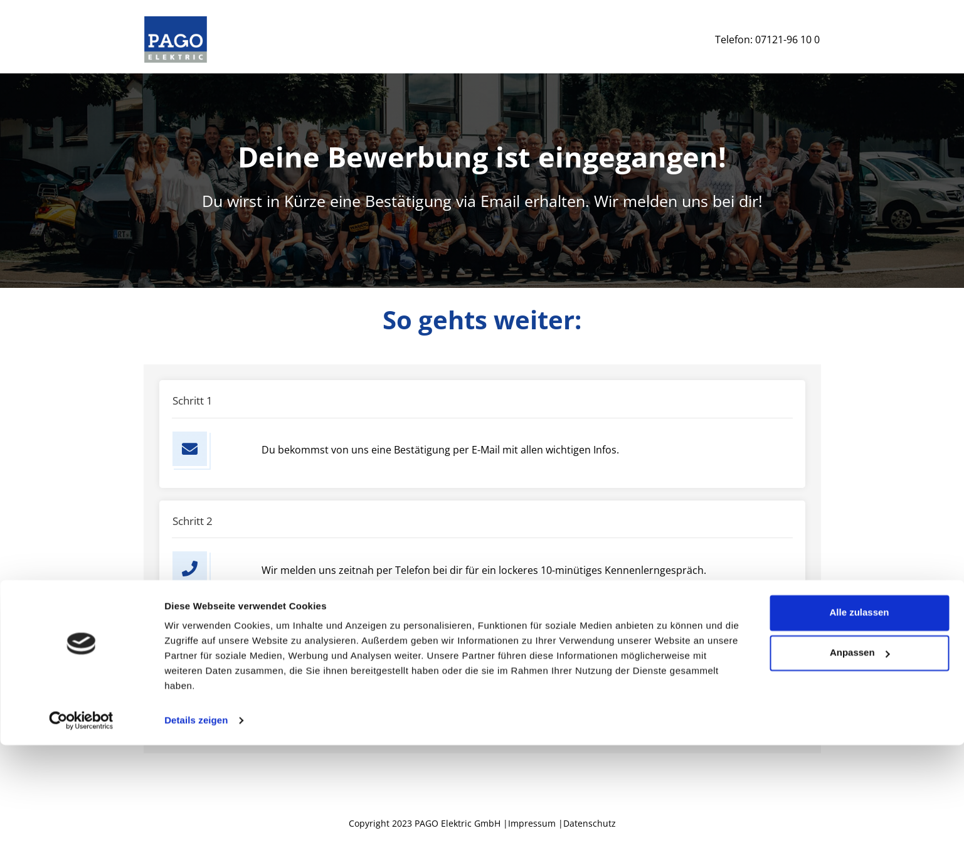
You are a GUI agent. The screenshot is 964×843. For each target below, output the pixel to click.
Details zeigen (196, 818)
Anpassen (860, 750)
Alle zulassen (859, 710)
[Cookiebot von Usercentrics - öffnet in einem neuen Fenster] (81, 818)
